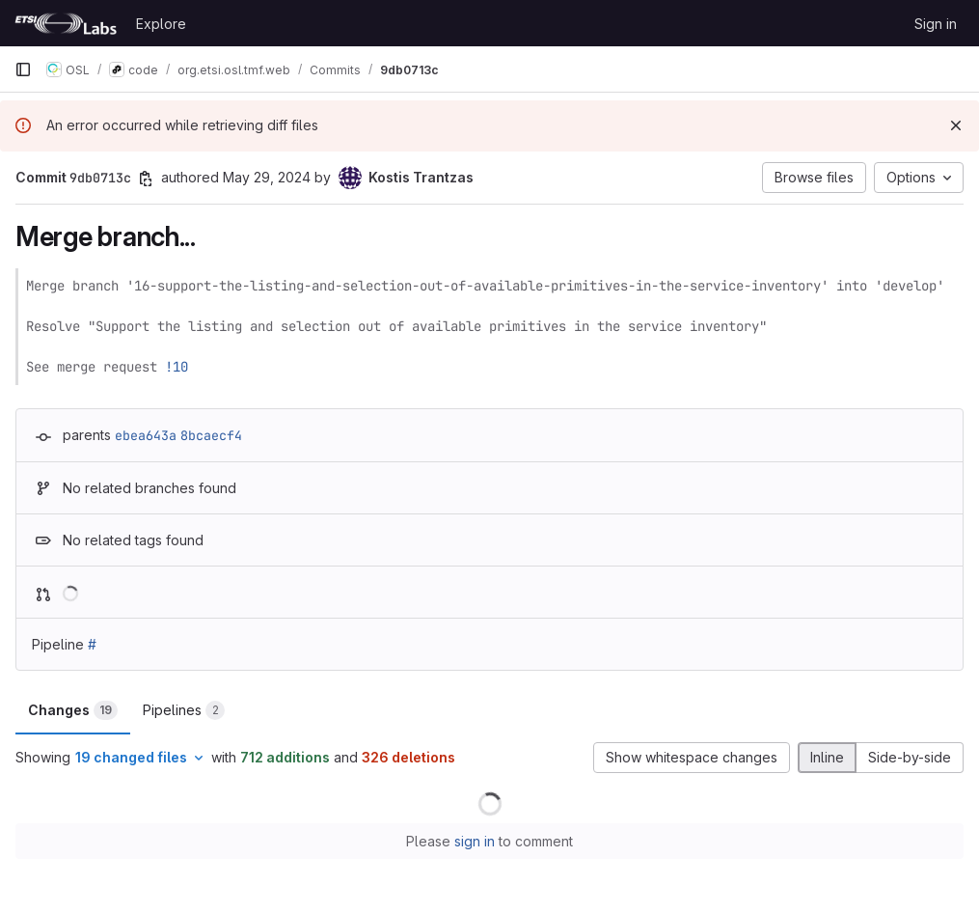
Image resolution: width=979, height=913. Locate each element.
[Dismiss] (955, 125)
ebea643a (146, 435)
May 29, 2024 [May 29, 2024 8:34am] (267, 177)
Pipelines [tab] (184, 710)
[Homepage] (66, 23)
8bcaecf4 (211, 435)
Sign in (935, 23)
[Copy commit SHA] (145, 178)
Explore (161, 23)
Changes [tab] (73, 710)
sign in (474, 841)
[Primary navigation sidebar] (23, 69)
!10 (176, 366)
